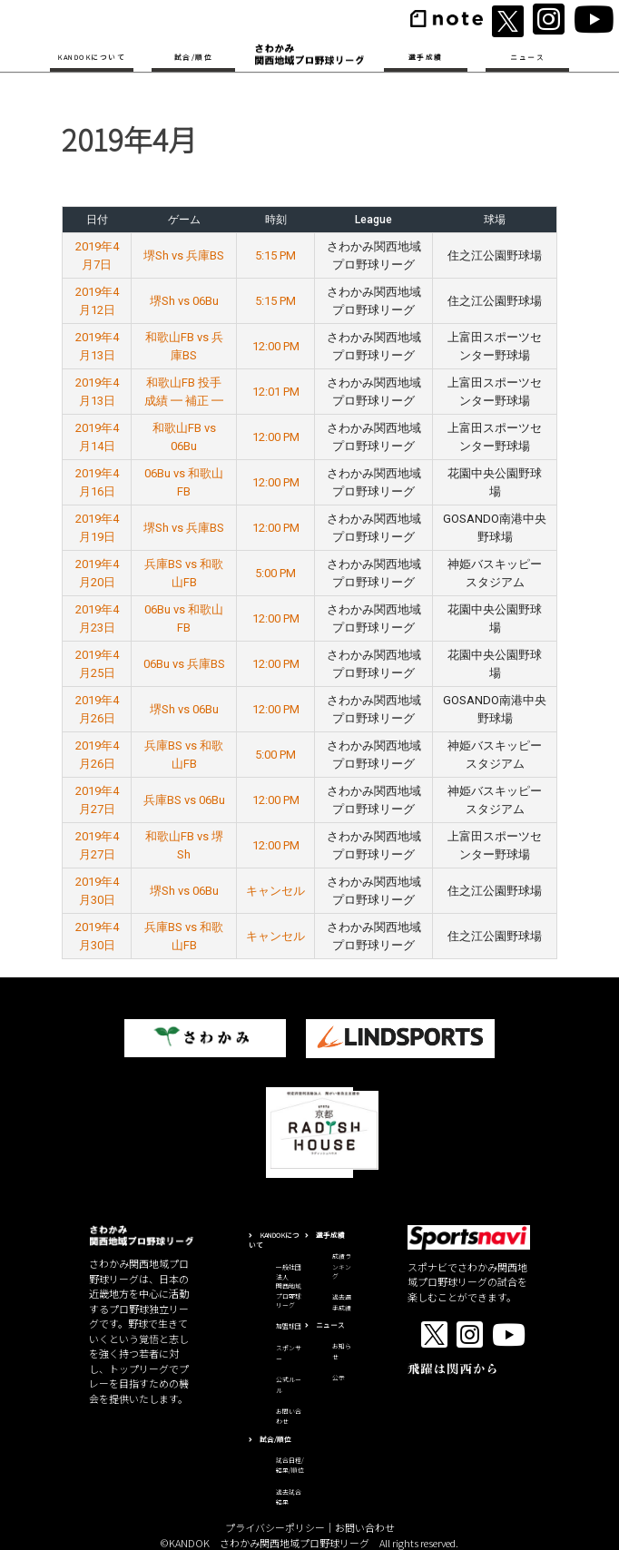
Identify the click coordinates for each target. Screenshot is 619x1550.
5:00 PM (275, 573)
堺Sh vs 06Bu (184, 301)
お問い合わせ (365, 1527)
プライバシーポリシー (275, 1527)
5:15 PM (275, 255)
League (373, 219)
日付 (97, 219)
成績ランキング (341, 1265)
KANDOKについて (91, 57)
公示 (338, 1377)
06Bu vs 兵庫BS (184, 664)
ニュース (527, 57)
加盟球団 (288, 1325)
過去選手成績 (341, 1302)
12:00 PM (276, 346)
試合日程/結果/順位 (290, 1466)
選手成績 (425, 57)
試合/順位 (193, 57)
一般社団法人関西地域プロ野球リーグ (288, 1286)
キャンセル (275, 891)
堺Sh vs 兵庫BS (183, 255)
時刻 (276, 219)
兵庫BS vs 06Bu (184, 800)
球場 (495, 219)
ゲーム (184, 219)
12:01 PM (276, 391)
